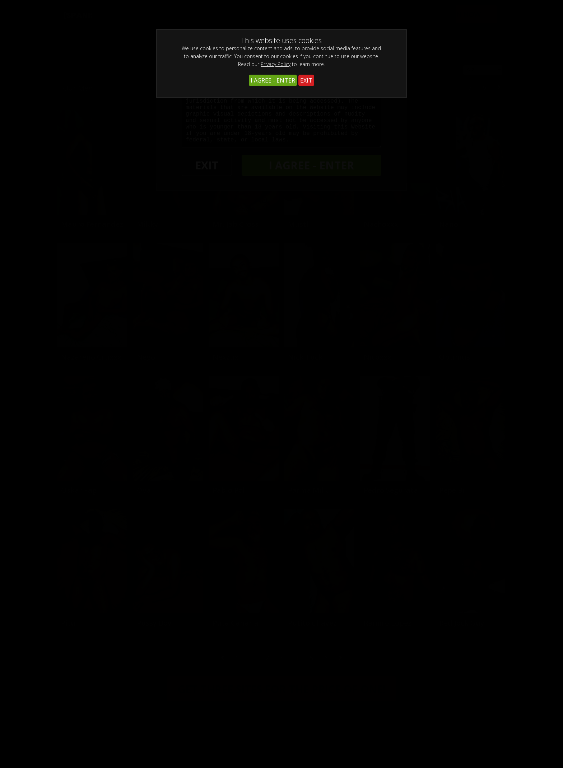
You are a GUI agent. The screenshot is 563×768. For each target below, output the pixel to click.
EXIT (306, 80)
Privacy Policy (275, 64)
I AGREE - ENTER (273, 80)
